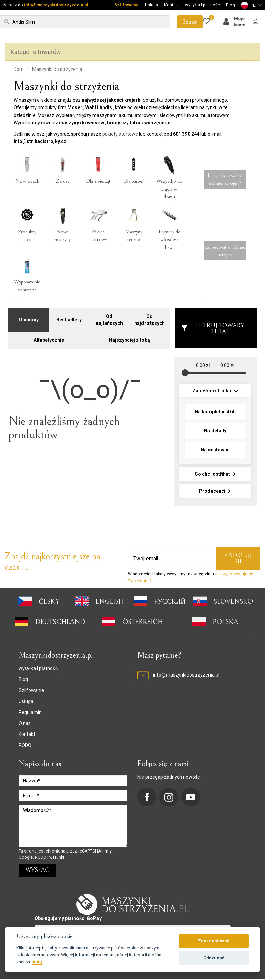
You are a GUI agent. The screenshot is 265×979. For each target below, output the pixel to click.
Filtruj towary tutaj (212, 326)
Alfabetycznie (49, 337)
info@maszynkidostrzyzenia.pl (56, 4)
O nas (25, 721)
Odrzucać (213, 957)
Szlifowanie (126, 4)
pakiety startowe (120, 134)
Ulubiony (29, 317)
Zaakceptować (213, 940)
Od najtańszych (109, 317)
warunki (56, 854)
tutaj (37, 961)
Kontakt (171, 4)
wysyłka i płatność (202, 4)
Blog (230, 4)
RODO (25, 742)
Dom (19, 69)
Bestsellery (69, 317)
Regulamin (30, 709)
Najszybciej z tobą (129, 337)
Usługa (151, 4)
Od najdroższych (149, 317)
